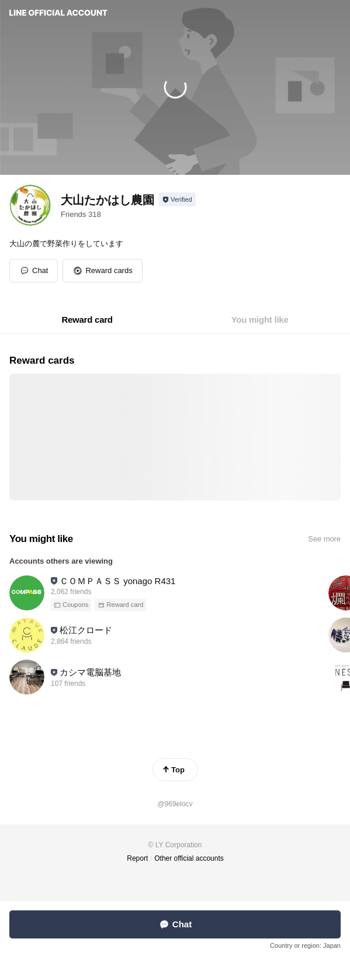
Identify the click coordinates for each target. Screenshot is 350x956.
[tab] (86, 320)
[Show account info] (177, 199)
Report (137, 858)
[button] (102, 270)
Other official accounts (189, 858)
